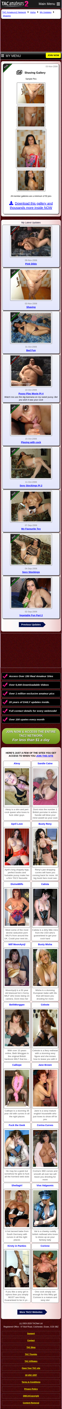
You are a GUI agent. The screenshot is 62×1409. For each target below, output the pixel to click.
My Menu (11, 56)
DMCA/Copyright (31, 1396)
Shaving (31, 307)
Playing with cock (31, 442)
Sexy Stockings (31, 572)
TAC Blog (31, 1347)
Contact (31, 1340)
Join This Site (44, 756)
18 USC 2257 (31, 1375)
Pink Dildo (31, 264)
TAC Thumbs (31, 1354)
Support (31, 1333)
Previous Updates (31, 624)
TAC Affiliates (31, 1361)
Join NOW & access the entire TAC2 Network (31, 736)
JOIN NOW (53, 55)
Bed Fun (31, 350)
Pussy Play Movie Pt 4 (31, 393)
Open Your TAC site (31, 1368)
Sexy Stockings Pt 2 (31, 485)
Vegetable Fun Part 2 (31, 615)
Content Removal (31, 1403)
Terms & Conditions (31, 1382)
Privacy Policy (31, 1389)
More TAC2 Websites (31, 1312)
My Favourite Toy (31, 529)
